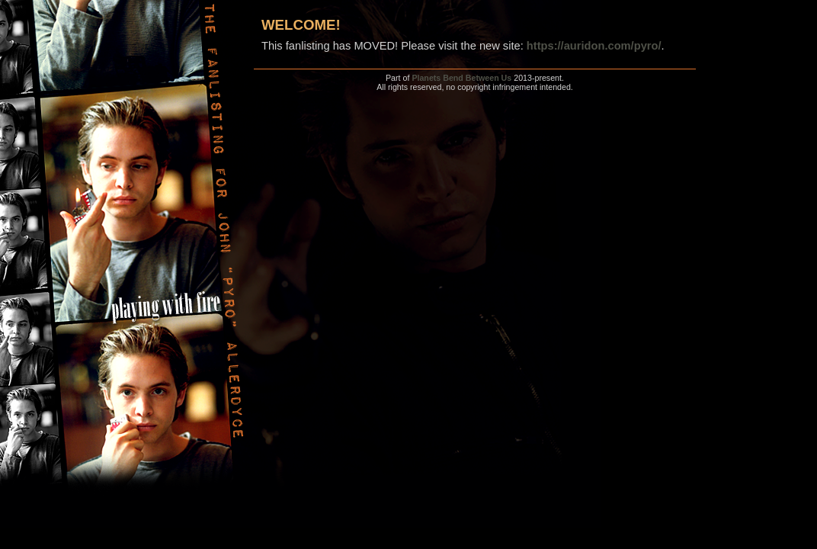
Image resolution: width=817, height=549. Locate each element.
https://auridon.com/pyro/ (594, 46)
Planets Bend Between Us (461, 77)
